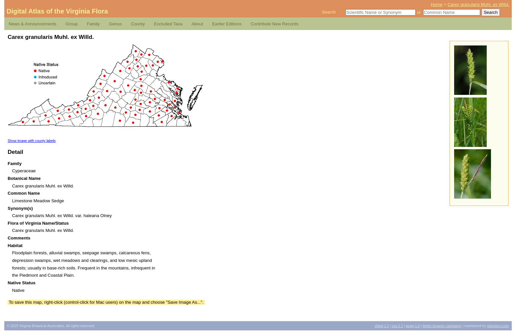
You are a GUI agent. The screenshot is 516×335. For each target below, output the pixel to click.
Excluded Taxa (168, 23)
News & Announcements (32, 23)
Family (93, 23)
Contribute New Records (274, 23)
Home (437, 4)
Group (71, 23)
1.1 (382, 326)
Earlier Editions (227, 23)
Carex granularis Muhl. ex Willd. (478, 4)
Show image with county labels (32, 141)
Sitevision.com (498, 326)
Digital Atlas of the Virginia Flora (57, 11)
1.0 (413, 326)
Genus (115, 23)
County (138, 23)
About (197, 23)
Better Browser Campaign (442, 326)
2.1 (397, 326)
